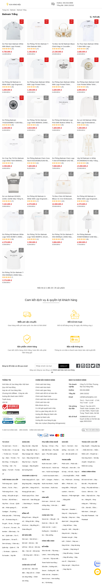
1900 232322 (69, 5)
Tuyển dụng (6, 399)
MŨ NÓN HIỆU (27, 535)
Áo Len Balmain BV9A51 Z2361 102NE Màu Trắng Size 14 (13, 197)
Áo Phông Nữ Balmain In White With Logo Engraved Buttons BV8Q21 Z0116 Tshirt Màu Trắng (13, 83)
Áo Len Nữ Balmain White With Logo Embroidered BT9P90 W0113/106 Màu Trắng (86, 121)
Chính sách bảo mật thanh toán (46, 399)
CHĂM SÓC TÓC (47, 515)
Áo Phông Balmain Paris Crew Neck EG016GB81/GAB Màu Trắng (38, 159)
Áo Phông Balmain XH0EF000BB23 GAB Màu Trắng (87, 235)
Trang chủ (5, 10)
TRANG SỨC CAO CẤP (89, 442)
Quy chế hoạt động (8, 387)
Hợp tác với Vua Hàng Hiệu (11, 390)
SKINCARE (26, 442)
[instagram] (83, 366)
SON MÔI (65, 442)
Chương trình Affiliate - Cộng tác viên (15, 393)
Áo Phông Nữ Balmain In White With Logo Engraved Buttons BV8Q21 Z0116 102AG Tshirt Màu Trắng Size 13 (38, 197)
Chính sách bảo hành (43, 387)
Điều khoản (23, 430)
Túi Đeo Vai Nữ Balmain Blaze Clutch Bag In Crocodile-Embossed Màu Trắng (63, 45)
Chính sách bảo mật (43, 402)
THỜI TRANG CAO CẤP (10, 479)
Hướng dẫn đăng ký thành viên (46, 414)
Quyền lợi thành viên (43, 417)
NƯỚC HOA (46, 459)
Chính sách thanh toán (43, 396)
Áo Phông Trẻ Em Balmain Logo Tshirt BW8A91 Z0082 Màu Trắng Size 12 (37, 121)
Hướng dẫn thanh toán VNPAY (12, 396)
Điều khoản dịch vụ (42, 405)
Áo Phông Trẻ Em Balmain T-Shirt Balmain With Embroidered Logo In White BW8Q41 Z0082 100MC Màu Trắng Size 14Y (38, 45)
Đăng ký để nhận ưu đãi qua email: (15, 366)
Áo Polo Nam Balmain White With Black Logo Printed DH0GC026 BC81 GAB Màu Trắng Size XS (12, 45)
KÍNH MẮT (45, 497)
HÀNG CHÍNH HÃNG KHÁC (89, 473)
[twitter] (93, 366)
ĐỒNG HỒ (25, 513)
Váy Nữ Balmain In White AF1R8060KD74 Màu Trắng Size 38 (87, 159)
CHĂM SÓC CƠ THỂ (29, 565)
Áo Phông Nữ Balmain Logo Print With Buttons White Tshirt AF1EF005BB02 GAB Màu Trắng (63, 121)
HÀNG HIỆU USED (48, 541)
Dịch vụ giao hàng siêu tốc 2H (46, 411)
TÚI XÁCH (5, 442)
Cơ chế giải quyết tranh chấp (46, 408)
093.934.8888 (68, 3)
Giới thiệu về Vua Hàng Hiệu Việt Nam (15, 384)
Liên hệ (4, 402)
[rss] (98, 366)
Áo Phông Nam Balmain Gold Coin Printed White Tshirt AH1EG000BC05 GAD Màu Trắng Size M (88, 83)
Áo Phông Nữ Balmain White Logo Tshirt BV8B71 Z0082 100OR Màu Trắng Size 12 (13, 235)
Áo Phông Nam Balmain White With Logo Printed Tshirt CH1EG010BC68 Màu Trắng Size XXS (38, 83)
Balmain (12, 10)
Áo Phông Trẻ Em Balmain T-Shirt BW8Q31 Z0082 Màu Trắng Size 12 (13, 273)
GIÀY (63, 505)
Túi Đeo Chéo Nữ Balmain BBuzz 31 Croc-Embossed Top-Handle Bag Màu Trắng (62, 197)
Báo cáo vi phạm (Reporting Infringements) (50, 423)
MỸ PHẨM (45, 546)
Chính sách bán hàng (43, 384)
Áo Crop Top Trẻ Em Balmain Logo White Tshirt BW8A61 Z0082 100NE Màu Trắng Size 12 (13, 159)
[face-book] (78, 366)
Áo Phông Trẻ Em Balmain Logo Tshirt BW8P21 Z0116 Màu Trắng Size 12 (37, 235)
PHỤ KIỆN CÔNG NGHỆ (50, 442)
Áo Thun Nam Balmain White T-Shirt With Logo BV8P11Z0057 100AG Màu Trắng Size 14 (88, 45)
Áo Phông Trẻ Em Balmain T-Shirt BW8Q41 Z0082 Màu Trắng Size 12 (63, 235)
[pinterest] (88, 366)
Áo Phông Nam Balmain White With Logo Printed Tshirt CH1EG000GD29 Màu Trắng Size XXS (63, 83)
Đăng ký (63, 366)
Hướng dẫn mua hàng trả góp (46, 420)
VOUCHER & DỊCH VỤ (29, 475)
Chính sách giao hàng (43, 390)
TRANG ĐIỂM (66, 459)
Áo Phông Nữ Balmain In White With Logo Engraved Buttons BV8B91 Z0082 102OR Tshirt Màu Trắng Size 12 (88, 197)
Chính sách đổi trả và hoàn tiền (46, 393)
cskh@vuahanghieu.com (88, 397)
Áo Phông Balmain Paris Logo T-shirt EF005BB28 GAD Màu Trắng (63, 159)
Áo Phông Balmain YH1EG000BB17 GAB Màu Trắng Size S (12, 121)
